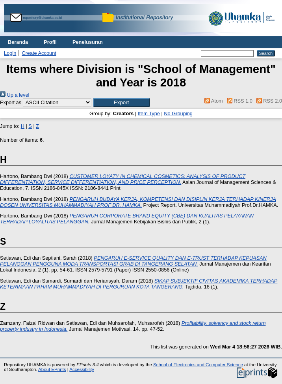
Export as (10, 102)
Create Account (39, 53)
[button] (121, 102)
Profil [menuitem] (50, 42)
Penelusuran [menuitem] (87, 42)
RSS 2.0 (268, 101)
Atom (212, 101)
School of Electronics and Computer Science (198, 364)
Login (10, 53)
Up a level (14, 95)
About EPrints (52, 369)
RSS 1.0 (238, 101)
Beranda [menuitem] (18, 42)
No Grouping (178, 113)
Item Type (149, 113)
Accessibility (81, 369)
